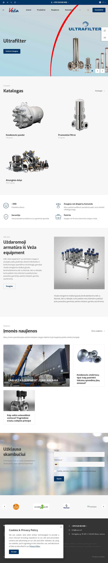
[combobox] (56, 464)
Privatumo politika (98, 557)
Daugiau (9, 286)
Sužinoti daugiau (12, 51)
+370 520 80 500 (60, 2)
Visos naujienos (98, 331)
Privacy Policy (35, 546)
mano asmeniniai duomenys (86, 471)
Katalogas (100, 91)
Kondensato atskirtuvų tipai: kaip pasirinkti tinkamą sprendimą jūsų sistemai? (88, 379)
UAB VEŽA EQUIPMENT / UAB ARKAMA (33, 380)
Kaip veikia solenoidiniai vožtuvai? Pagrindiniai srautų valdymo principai (19, 418)
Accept (14, 552)
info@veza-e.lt (77, 530)
